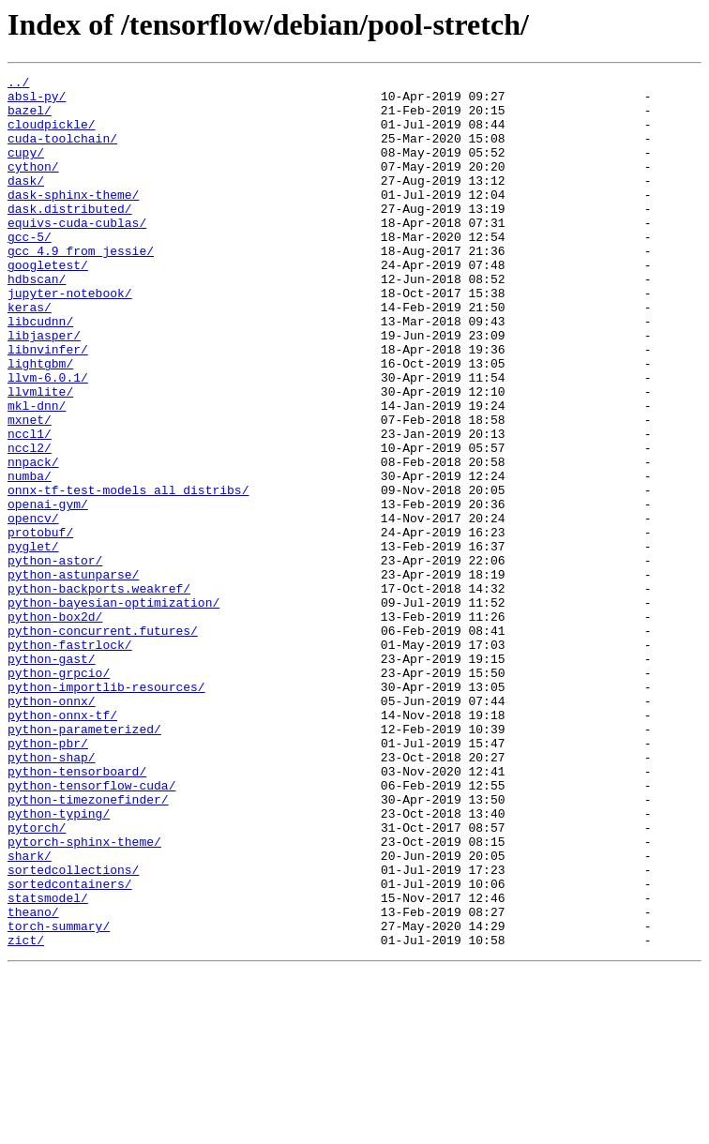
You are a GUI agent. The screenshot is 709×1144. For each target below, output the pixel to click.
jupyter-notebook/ (70, 337)
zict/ (26, 1114)
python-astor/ (55, 658)
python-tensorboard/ (77, 911)
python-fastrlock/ (70, 759)
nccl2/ (30, 523)
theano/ (33, 1080)
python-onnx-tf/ (62, 843)
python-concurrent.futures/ (103, 742)
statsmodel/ (48, 1063)
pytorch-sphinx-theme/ (84, 995)
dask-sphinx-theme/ (73, 219)
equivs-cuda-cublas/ (77, 253)
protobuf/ (40, 624)
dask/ (26, 202)
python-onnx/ (52, 827)
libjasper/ (44, 388)
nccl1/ (30, 506)
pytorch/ (37, 979)
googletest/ (48, 303)
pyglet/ (33, 641)
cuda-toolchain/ (62, 151)
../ (18, 84)
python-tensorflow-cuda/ (91, 928)
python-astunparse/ (73, 675)
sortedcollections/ (73, 1029)
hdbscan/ (37, 320)
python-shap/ (52, 894)
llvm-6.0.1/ (48, 438)
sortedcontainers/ (70, 1046)
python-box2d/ (55, 725)
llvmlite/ (40, 455)
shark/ (30, 1012)
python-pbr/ (48, 877)
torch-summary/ (59, 1097)
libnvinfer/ (48, 405)
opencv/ (33, 607)
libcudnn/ (40, 371)
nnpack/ (33, 540)
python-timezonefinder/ (88, 945)
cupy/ (26, 168)
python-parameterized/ (84, 860)
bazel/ (30, 118)
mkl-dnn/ (37, 472)
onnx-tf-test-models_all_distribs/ (128, 573)
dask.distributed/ (70, 236)
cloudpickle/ (52, 135)
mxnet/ (30, 489)
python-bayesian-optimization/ (113, 708)
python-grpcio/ (59, 793)
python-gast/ (52, 776)
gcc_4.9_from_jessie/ (81, 286)
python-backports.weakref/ (99, 692)
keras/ (30, 354)
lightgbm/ (40, 422)
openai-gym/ (48, 590)
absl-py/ (37, 101)
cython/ (33, 185)
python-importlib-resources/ (106, 810)
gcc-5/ (30, 270)
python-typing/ (59, 962)
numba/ (30, 557)
